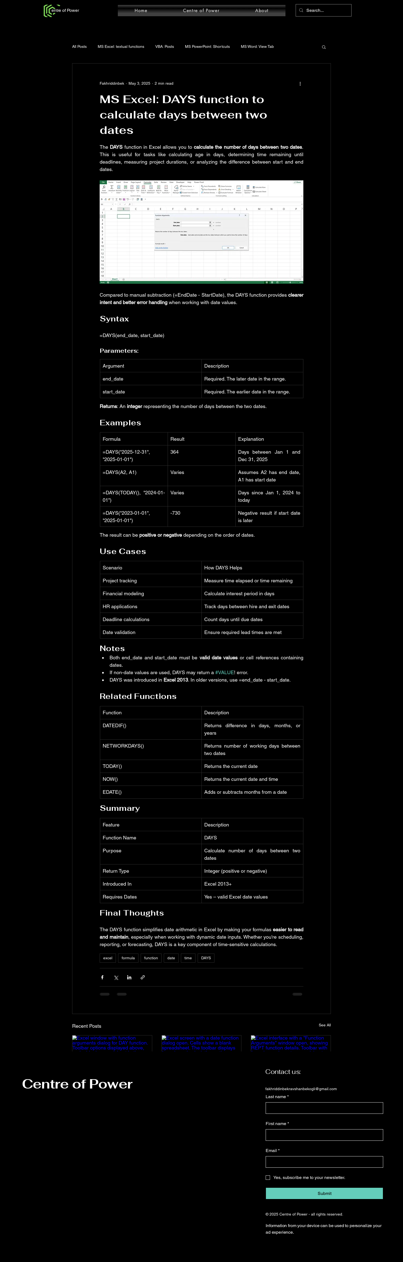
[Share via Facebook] (102, 977)
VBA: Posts (164, 46)
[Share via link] (142, 977)
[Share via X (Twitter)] (115, 977)
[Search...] (323, 10)
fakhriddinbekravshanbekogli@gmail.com (301, 1089)
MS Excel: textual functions (121, 46)
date (171, 958)
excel (107, 958)
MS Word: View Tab (257, 46)
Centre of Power (77, 1083)
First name (277, 1123)
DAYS (206, 958)
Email (273, 1150)
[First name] (323, 1134)
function (151, 958)
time (188, 958)
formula (128, 958)
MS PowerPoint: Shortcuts (207, 46)
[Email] (323, 1161)
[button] (323, 47)
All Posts (79, 46)
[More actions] (300, 83)
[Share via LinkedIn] (129, 977)
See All (325, 1025)
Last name (277, 1096)
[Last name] (323, 1108)
